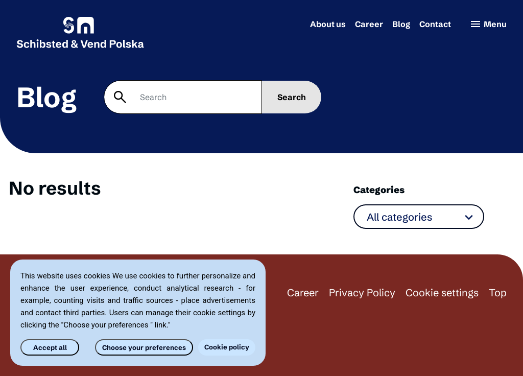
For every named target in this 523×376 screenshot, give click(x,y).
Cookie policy (226, 347)
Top (498, 292)
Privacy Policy (362, 292)
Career (369, 24)
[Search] (183, 97)
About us (328, 24)
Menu (488, 24)
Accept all (50, 347)
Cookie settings (442, 292)
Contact (435, 24)
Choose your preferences (144, 347)
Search (291, 97)
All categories (399, 216)
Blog (401, 24)
